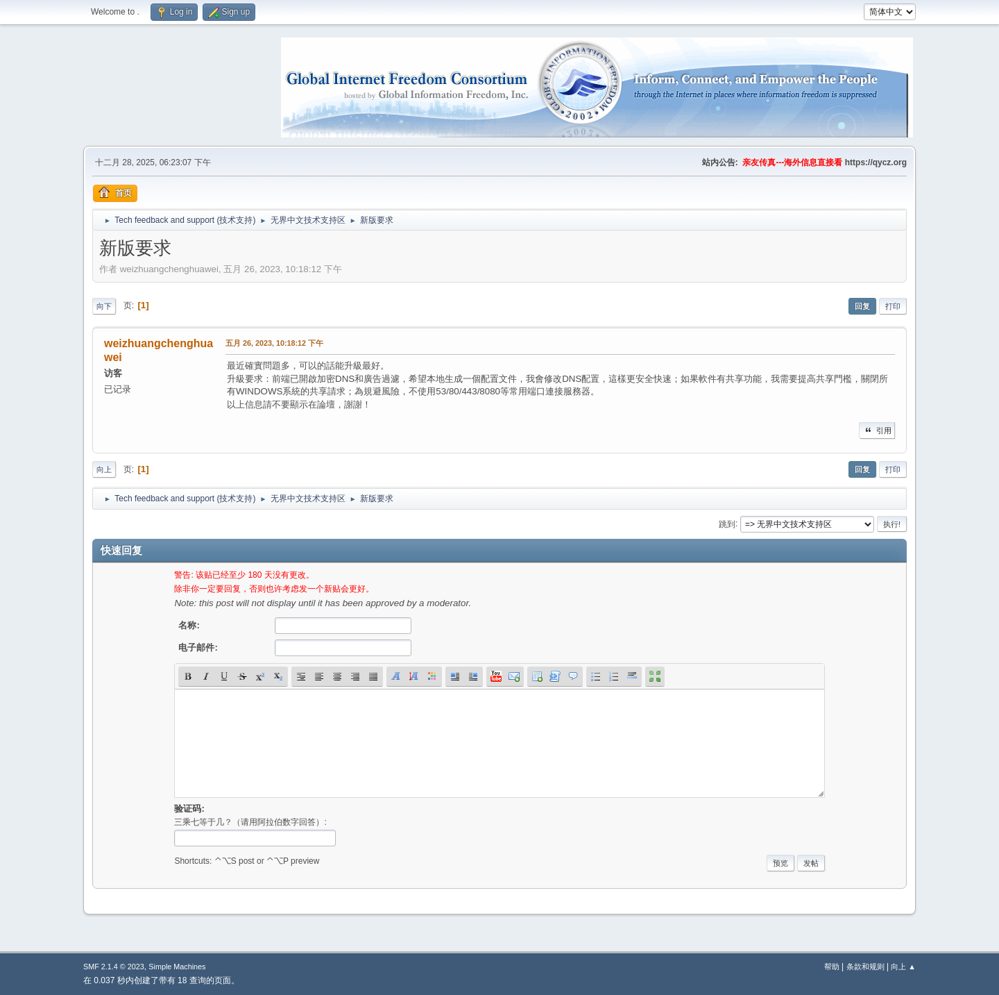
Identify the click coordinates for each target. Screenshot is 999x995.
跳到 (727, 523)
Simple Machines (176, 966)
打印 (892, 306)
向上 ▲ (903, 966)
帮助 (831, 966)
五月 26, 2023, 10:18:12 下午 (274, 343)
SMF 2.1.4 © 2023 (113, 966)
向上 (104, 469)
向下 (104, 306)
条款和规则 (865, 966)
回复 (862, 306)
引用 (876, 430)
